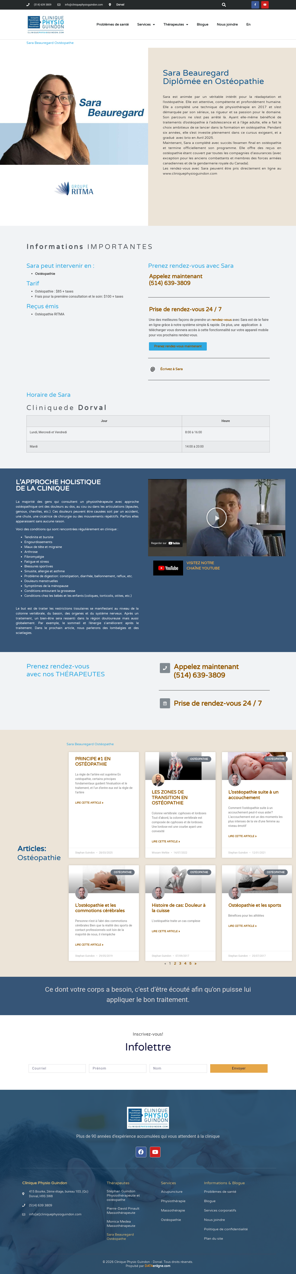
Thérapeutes (175, 25)
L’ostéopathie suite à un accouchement (253, 795)
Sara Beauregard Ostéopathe (120, 1237)
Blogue (202, 25)
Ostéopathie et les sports (254, 906)
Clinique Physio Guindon (44, 1183)
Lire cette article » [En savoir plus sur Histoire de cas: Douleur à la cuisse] (166, 932)
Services (146, 25)
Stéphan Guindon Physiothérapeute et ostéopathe (123, 1196)
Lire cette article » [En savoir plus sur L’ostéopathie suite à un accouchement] (242, 837)
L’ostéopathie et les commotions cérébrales (100, 909)
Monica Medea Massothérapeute (121, 1224)
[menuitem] (248, 25)
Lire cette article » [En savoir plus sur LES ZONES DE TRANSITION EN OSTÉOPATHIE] (166, 842)
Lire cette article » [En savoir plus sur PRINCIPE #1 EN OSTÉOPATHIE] (89, 803)
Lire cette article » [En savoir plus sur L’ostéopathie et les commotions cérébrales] (89, 945)
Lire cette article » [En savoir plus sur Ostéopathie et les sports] (242, 926)
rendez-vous (221, 321)
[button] (222, 5)
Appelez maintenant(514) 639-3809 (175, 280)
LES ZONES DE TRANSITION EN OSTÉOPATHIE (170, 798)
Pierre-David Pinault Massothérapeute (123, 1211)
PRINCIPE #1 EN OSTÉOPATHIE (93, 762)
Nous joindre (227, 25)
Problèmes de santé (112, 25)
